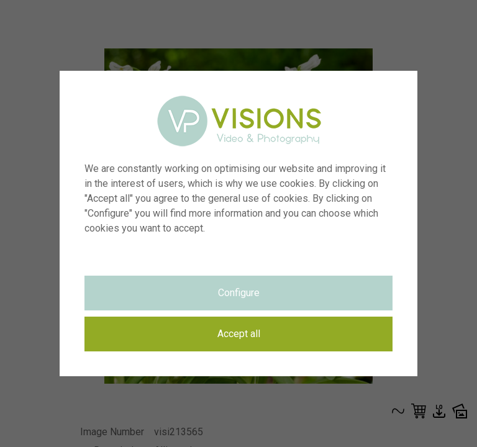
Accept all (238, 334)
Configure (239, 293)
